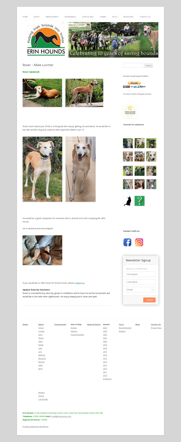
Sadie (40, 365)
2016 (105, 355)
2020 (105, 341)
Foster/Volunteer (77, 334)
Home (25, 17)
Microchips (128, 17)
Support (74, 331)
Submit (149, 300)
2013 (105, 365)
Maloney (41, 355)
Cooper (41, 331)
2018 (105, 348)
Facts (114, 17)
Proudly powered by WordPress (35, 426)
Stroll (40, 369)
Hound (41, 396)
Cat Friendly (43, 399)
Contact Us (145, 17)
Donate (74, 328)
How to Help (88, 17)
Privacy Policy (156, 328)
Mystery (41, 392)
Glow (40, 341)
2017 (105, 352)
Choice (41, 328)
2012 (105, 369)
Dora (40, 334)
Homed (103, 17)
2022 (105, 334)
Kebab (41, 345)
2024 (105, 328)
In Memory (107, 379)
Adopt (37, 17)
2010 (105, 375)
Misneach (42, 358)
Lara (40, 352)
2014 (105, 362)
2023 (105, 331)
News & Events (52, 17)
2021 (105, 338)
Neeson (41, 362)
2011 (105, 372)
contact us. (80, 283)
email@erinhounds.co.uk (61, 416)
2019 (105, 345)
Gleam (41, 338)
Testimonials (70, 17)
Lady (40, 348)
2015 (105, 358)
